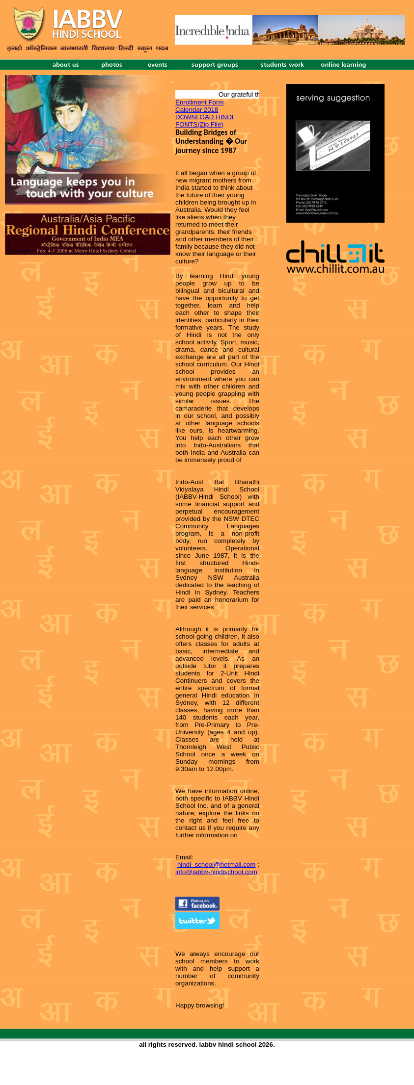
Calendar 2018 (196, 109)
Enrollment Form (199, 102)
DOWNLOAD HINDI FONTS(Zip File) (204, 120)
